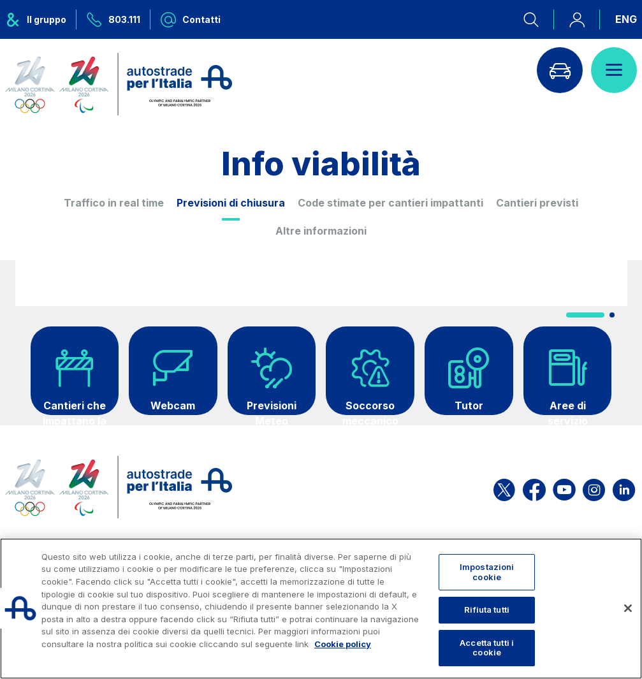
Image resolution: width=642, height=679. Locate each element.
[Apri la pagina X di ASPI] (504, 487)
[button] (585, 315)
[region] (321, 608)
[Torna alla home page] (118, 84)
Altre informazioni (321, 230)
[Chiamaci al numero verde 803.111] (113, 19)
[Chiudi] (628, 608)
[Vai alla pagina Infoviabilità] (560, 70)
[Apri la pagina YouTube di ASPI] (564, 487)
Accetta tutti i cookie (487, 648)
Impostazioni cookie (487, 572)
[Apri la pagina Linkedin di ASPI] (624, 487)
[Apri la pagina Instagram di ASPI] (594, 487)
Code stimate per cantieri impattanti (390, 202)
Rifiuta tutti (486, 609)
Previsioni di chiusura (231, 202)
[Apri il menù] (614, 70)
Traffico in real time (114, 202)
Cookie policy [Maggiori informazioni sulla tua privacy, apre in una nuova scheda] (342, 644)
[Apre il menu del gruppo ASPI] (41, 19)
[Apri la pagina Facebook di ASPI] (534, 487)
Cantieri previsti (537, 202)
